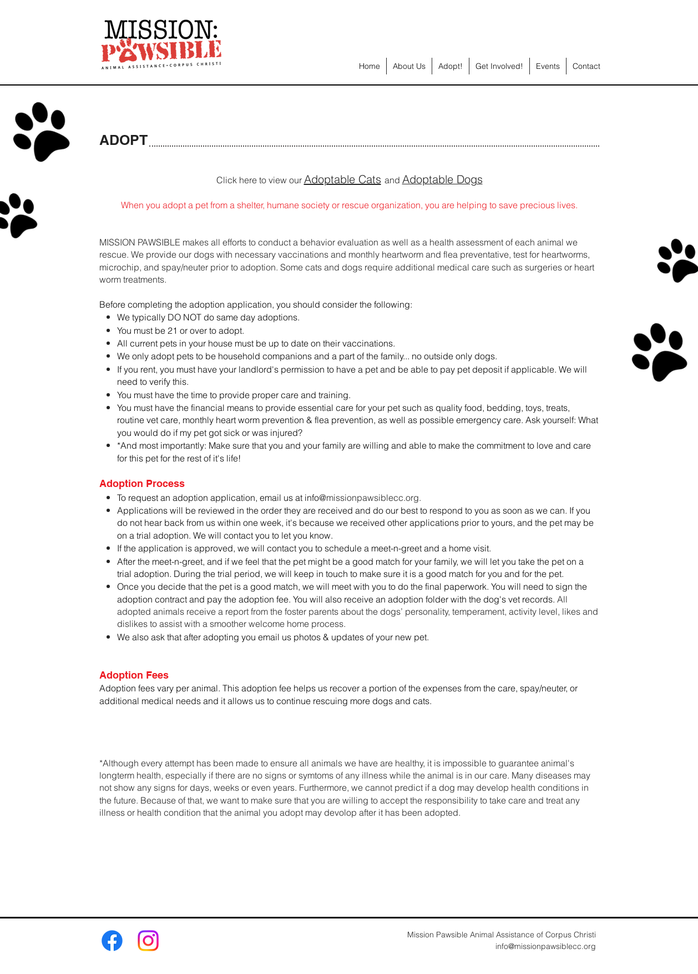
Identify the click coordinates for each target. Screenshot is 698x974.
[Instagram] (148, 941)
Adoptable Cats (342, 179)
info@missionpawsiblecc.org (545, 946)
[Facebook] (112, 941)
